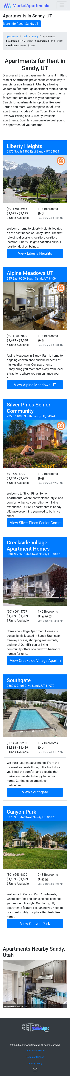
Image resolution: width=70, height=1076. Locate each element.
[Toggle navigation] (62, 5)
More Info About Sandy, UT (20, 23)
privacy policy (35, 1063)
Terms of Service (35, 1057)
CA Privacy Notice (35, 1050)
